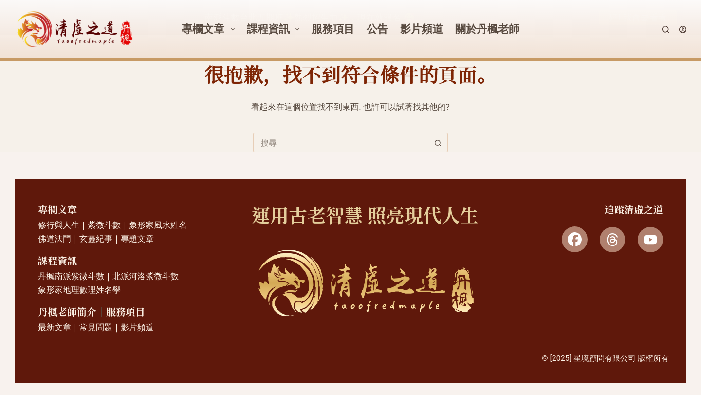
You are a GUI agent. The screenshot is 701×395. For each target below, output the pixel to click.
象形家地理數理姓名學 (79, 290)
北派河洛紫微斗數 (145, 276)
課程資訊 (57, 261)
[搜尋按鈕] (438, 142)
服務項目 (125, 312)
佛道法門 (54, 239)
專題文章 (137, 239)
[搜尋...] (340, 142)
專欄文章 (57, 210)
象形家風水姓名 (158, 225)
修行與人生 (58, 225)
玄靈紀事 (95, 239)
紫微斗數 (104, 225)
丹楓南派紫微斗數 (71, 276)
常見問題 (95, 327)
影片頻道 (137, 327)
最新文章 (54, 327)
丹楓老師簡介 (67, 312)
